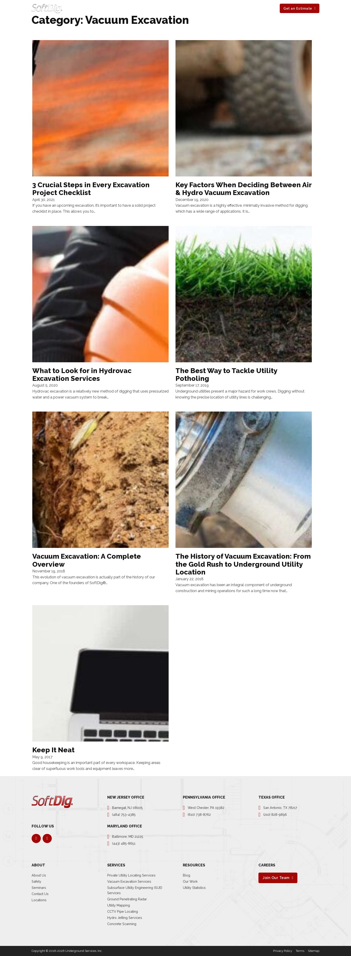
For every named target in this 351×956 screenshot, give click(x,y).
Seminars (39, 888)
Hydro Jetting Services (124, 918)
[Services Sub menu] (148, 8)
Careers (213, 8)
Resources (186, 8)
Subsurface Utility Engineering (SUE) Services (134, 890)
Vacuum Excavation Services (129, 881)
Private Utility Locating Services (131, 875)
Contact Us (40, 894)
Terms (300, 951)
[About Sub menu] (169, 8)
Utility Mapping (118, 905)
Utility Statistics (194, 888)
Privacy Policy (282, 951)
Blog (186, 875)
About (161, 8)
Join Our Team (276, 878)
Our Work (190, 881)
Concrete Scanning (121, 924)
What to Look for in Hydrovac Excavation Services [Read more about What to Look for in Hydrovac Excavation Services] (82, 374)
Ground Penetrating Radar (127, 899)
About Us (39, 875)
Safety (36, 881)
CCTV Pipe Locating (122, 911)
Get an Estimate (297, 8)
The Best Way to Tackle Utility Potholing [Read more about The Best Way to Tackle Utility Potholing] (226, 374)
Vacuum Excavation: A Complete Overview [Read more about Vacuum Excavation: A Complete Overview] (86, 560)
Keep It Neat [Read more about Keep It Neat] (53, 750)
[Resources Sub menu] (198, 8)
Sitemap (313, 951)
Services (138, 8)
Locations (39, 900)
